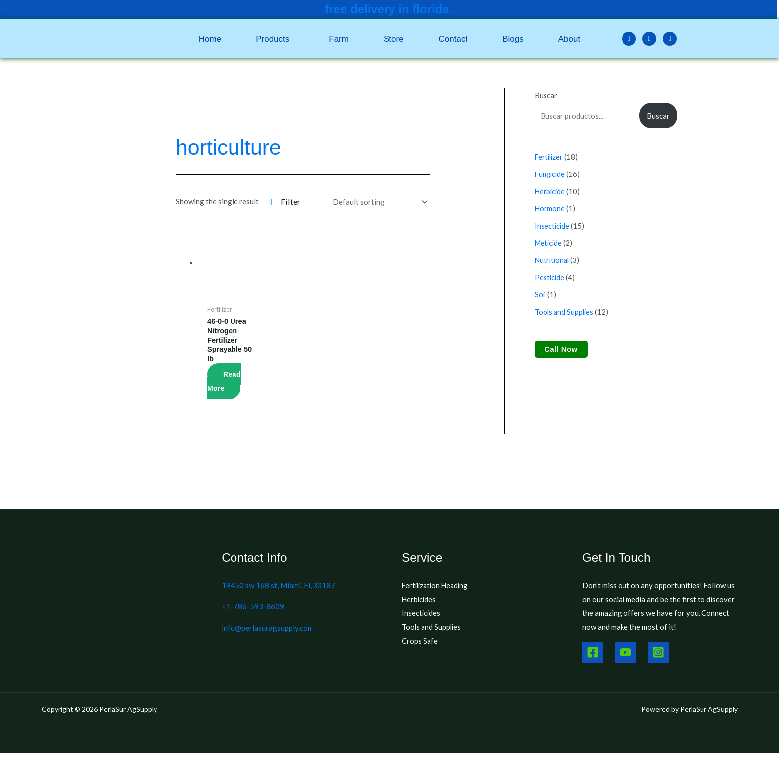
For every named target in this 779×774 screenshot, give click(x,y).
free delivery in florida (387, 9)
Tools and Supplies (432, 628)
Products (272, 39)
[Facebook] (592, 653)
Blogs (513, 39)
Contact (453, 39)
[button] (275, 39)
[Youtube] (625, 653)
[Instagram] (658, 653)
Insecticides (421, 614)
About (569, 39)
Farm (339, 39)
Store (394, 39)
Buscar (546, 95)
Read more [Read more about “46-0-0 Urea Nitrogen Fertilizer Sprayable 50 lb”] (224, 383)
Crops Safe (420, 642)
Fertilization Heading (437, 586)
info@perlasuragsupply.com (267, 629)
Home (210, 39)
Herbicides (419, 600)
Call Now (561, 345)
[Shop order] (378, 202)
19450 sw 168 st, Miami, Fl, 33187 (278, 586)
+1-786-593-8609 (253, 607)
